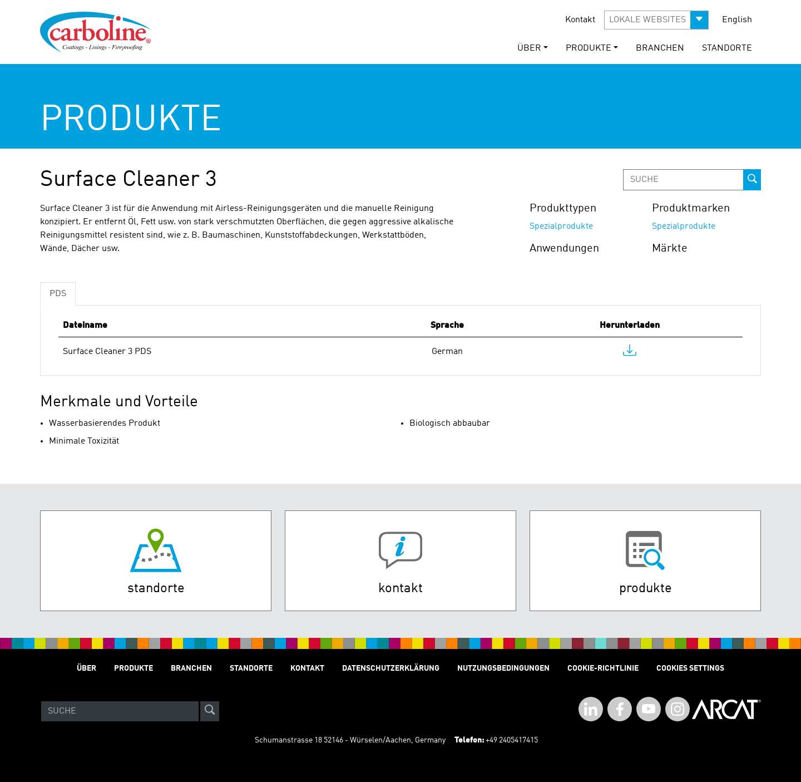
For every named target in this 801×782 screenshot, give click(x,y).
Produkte (133, 668)
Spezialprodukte (561, 226)
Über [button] (529, 48)
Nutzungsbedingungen (503, 668)
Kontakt (580, 20)
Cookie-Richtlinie (603, 668)
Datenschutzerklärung (390, 668)
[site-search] (209, 711)
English (737, 20)
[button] (656, 20)
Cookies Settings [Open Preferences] (690, 668)
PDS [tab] (58, 293)
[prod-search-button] (752, 179)
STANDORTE (727, 48)
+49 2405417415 (512, 740)
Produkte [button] (588, 48)
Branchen (660, 48)
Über (86, 668)
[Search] (120, 711)
